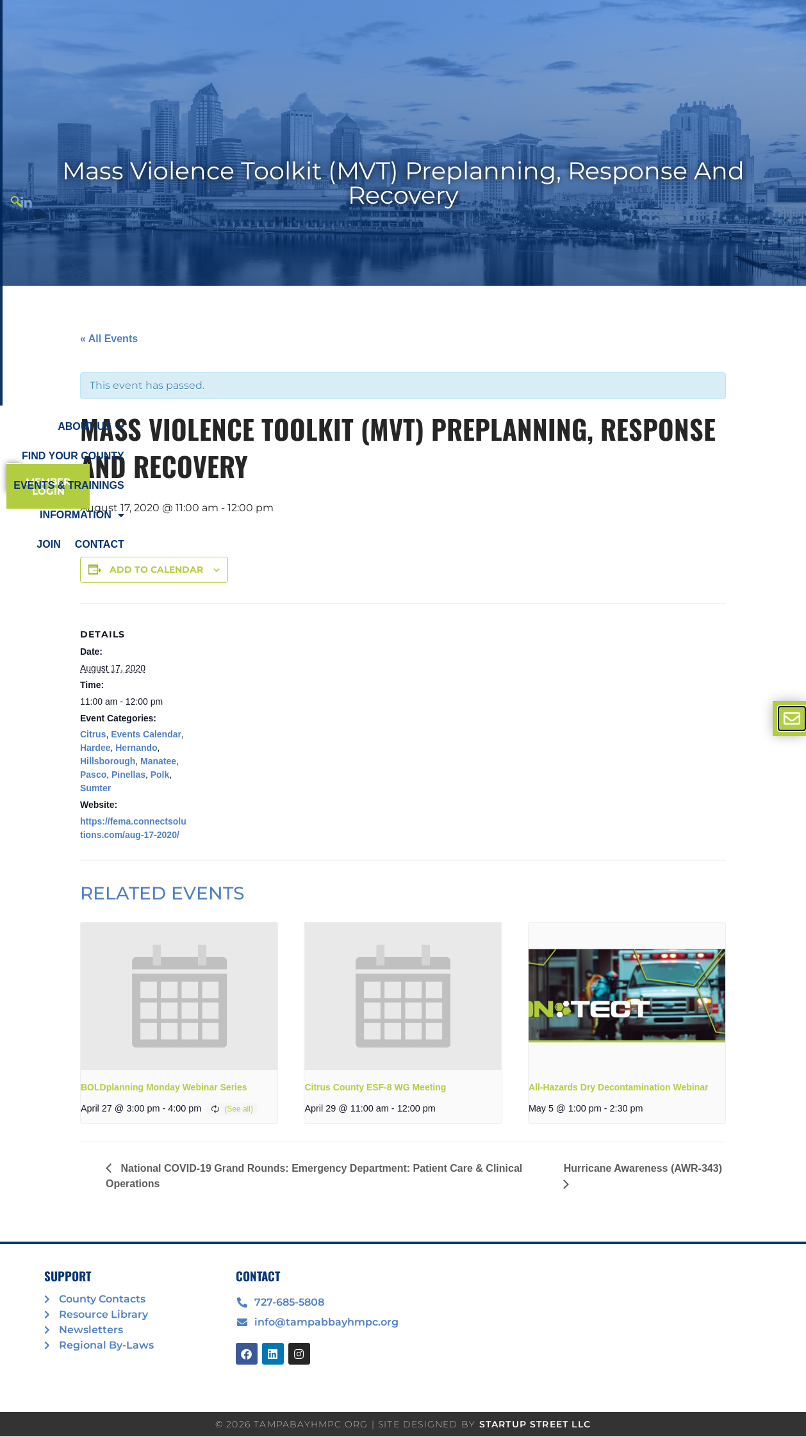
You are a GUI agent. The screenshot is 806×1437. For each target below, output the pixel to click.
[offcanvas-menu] (792, 718)
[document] (403, 718)
